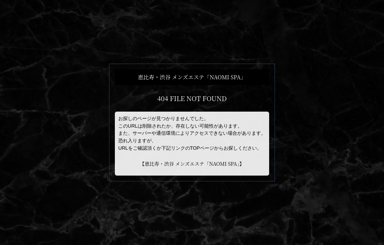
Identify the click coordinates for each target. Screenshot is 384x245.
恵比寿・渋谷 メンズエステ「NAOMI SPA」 (191, 163)
